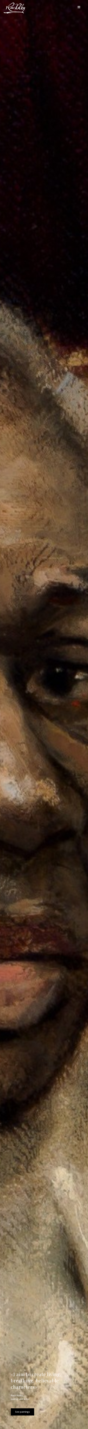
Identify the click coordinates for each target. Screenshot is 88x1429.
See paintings (22, 1411)
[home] (13, 7)
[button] (79, 7)
